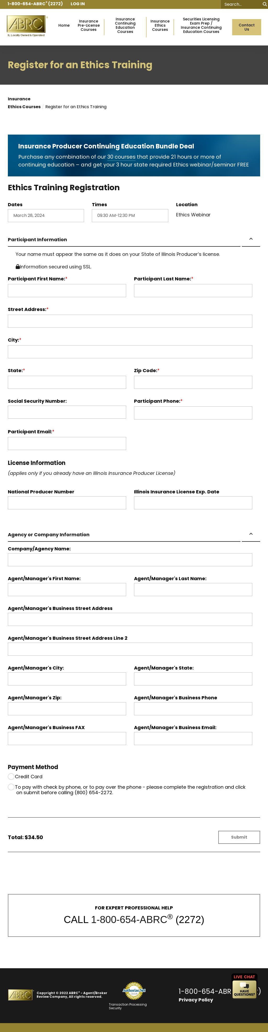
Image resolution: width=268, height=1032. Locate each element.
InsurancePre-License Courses (89, 25)
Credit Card (28, 776)
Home (64, 25)
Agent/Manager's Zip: (35, 698)
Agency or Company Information (49, 534)
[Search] (244, 4)
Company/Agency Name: (39, 549)
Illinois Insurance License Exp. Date (176, 492)
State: (15, 370)
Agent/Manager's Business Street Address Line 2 (67, 638)
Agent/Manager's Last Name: (170, 578)
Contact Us (247, 27)
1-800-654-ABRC (129, 919)
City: (13, 340)
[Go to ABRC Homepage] (27, 27)
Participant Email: (30, 432)
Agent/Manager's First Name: (44, 578)
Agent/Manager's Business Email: (175, 727)
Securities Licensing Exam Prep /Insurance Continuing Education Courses (201, 25)
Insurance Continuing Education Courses (125, 25)
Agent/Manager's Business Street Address (60, 608)
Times (99, 204)
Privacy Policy (196, 999)
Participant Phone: (157, 401)
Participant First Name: (36, 279)
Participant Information (37, 239)
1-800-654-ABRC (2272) (220, 991)
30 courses (121, 156)
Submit (239, 837)
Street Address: (27, 309)
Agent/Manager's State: (164, 668)
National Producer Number (41, 492)
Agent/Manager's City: (36, 668)
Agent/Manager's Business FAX (46, 727)
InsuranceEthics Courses (160, 25)
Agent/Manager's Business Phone (175, 698)
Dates (15, 204)
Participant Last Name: (162, 279)
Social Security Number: (37, 401)
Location (187, 204)
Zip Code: (145, 370)
